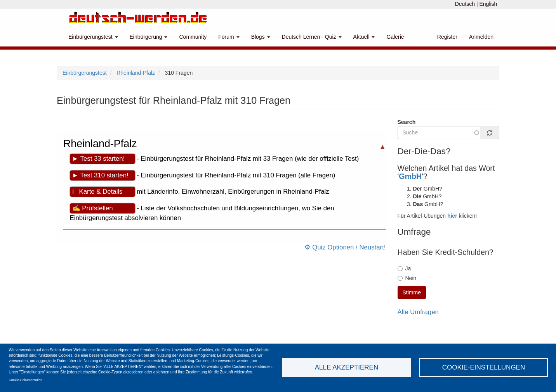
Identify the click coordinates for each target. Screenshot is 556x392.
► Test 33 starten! (98, 158)
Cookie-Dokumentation (25, 380)
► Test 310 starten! (100, 175)
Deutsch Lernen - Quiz (312, 37)
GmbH (410, 176)
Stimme (412, 292)
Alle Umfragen (418, 312)
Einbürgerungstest (93, 37)
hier (452, 216)
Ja (404, 268)
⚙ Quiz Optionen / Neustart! (345, 247)
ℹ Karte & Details (97, 191)
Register (447, 37)
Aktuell (364, 37)
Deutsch (465, 4)
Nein (407, 278)
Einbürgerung (149, 37)
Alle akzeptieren (346, 367)
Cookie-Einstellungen (483, 367)
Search (407, 122)
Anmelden (481, 37)
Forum (228, 37)
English (488, 4)
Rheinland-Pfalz (135, 73)
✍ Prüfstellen (92, 208)
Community (193, 37)
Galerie (395, 37)
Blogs (260, 37)
